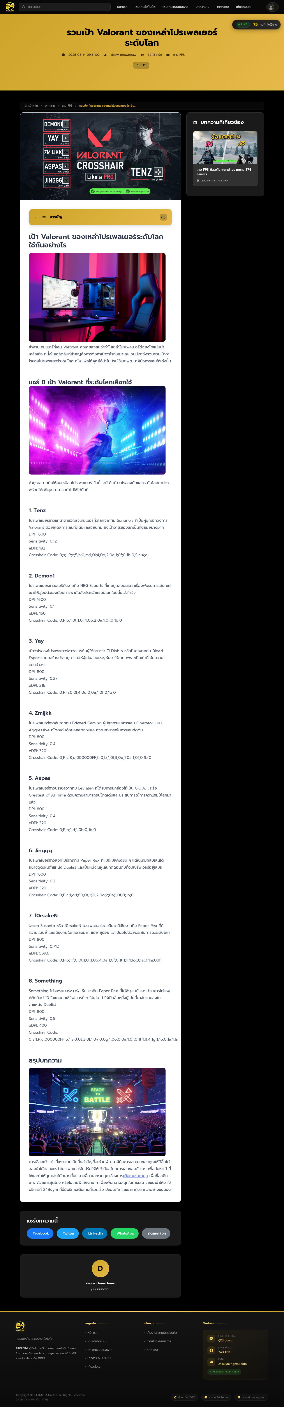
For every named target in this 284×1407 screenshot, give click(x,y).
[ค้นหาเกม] (65, 7)
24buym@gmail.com (232, 1364)
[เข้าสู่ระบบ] (272, 7)
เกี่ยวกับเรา (94, 1366)
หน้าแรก (93, 1332)
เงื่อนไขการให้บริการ (158, 1341)
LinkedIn (95, 1233)
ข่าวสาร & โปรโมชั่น (100, 1358)
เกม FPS (141, 65)
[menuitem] (122, 7)
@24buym (225, 1340)
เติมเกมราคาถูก (135, 1176)
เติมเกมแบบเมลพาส (100, 1350)
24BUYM (224, 1352)
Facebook (41, 1233)
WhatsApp (125, 1233)
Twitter (68, 1233)
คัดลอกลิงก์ (157, 1233)
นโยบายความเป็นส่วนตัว (161, 1332)
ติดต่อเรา (152, 1350)
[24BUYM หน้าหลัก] (10, 7)
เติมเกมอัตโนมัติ (98, 1341)
